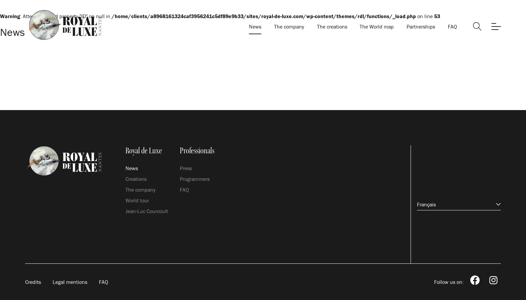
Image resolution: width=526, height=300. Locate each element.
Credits (33, 282)
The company (289, 26)
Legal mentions (70, 282)
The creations (332, 26)
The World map (377, 26)
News (255, 26)
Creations (136, 179)
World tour (137, 200)
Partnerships (421, 26)
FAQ (452, 26)
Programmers (195, 179)
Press (186, 168)
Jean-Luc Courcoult (146, 211)
